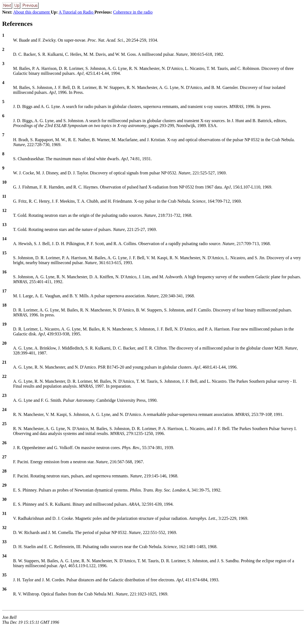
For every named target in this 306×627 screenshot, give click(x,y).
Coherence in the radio (133, 12)
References (17, 23)
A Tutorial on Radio (77, 12)
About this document (32, 12)
